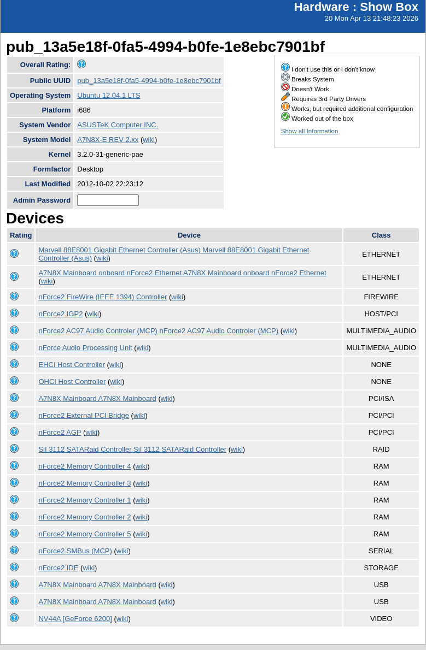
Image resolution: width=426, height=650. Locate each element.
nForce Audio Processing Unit (85, 348)
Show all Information (310, 131)
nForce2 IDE (58, 568)
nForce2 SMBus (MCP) (75, 551)
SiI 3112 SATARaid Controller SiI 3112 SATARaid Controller (132, 449)
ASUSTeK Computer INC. (117, 125)
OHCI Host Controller (72, 381)
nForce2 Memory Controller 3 (84, 483)
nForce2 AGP (59, 432)
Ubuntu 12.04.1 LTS (108, 95)
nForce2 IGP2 (60, 314)
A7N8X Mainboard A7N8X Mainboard (97, 398)
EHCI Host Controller (71, 365)
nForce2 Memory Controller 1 (84, 500)
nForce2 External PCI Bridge (83, 415)
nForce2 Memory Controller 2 (84, 517)
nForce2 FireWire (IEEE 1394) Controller (102, 297)
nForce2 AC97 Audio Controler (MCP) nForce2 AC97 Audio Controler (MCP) (158, 331)
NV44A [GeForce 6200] (75, 618)
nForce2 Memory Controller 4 (84, 466)
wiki (149, 139)
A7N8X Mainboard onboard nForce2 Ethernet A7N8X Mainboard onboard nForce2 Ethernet (182, 273)
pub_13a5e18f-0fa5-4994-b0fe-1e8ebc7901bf (148, 80)
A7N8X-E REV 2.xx (107, 139)
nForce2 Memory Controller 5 (84, 534)
